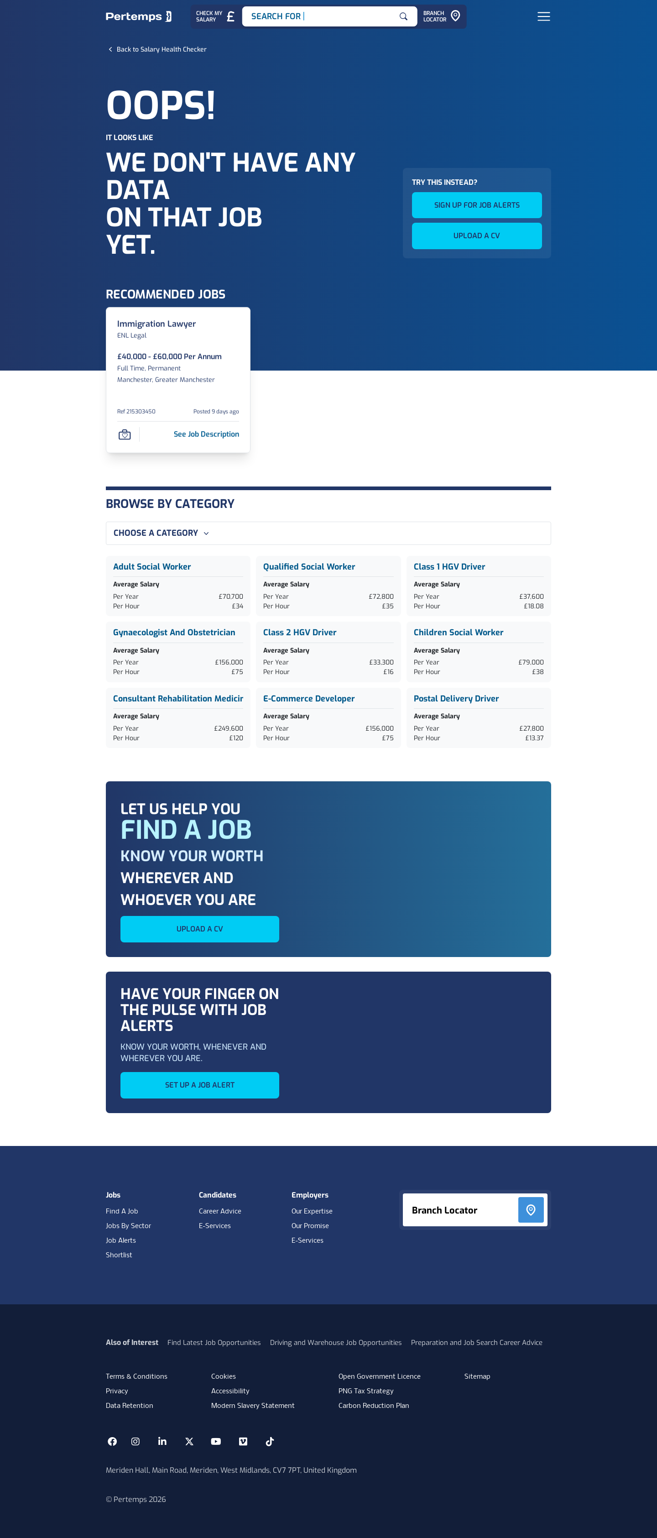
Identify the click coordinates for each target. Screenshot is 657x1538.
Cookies (223, 1377)
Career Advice (220, 1211)
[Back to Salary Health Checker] (162, 49)
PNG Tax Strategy (366, 1391)
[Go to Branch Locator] (442, 16)
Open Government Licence (380, 1377)
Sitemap (477, 1377)
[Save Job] (125, 434)
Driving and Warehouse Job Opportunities (336, 1342)
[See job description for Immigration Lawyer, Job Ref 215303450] (206, 434)
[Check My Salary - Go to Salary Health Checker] (216, 16)
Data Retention (129, 1406)
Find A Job (122, 1211)
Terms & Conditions (136, 1377)
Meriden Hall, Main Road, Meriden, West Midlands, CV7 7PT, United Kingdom (231, 1470)
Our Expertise (312, 1211)
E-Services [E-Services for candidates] (215, 1226)
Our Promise (310, 1226)
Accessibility (230, 1391)
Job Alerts (121, 1241)
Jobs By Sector (128, 1226)
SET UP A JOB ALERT (200, 1085)
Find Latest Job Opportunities (214, 1342)
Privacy (117, 1391)
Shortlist (119, 1255)
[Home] (139, 16)
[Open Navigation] (544, 16)
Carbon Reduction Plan (374, 1406)
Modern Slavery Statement (253, 1406)
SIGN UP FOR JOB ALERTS (477, 205)
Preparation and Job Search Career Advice (476, 1342)
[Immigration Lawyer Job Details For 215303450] (156, 324)
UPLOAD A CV (477, 236)
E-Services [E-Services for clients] (307, 1241)
